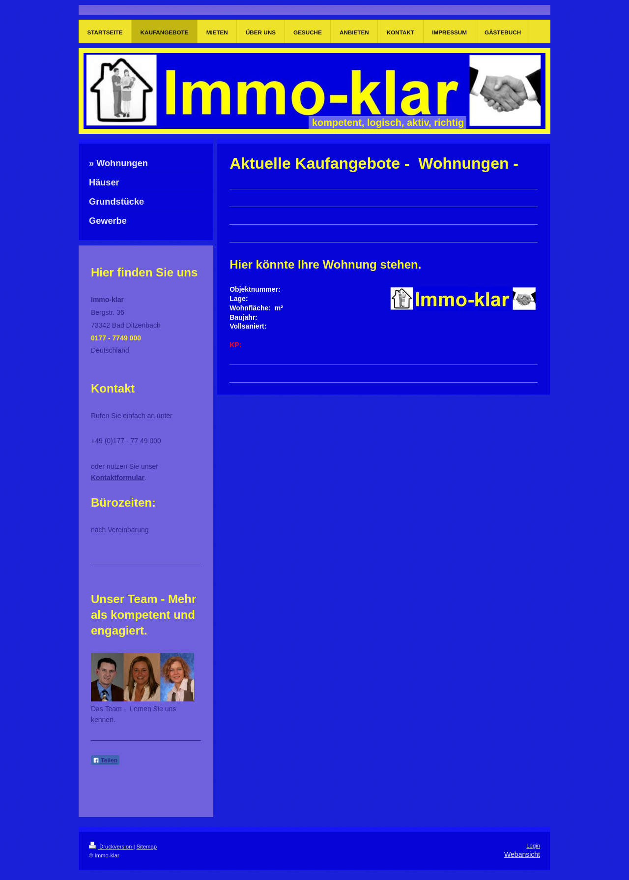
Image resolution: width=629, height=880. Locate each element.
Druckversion (111, 847)
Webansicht (522, 854)
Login (533, 846)
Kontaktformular (117, 478)
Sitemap (147, 847)
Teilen (105, 760)
